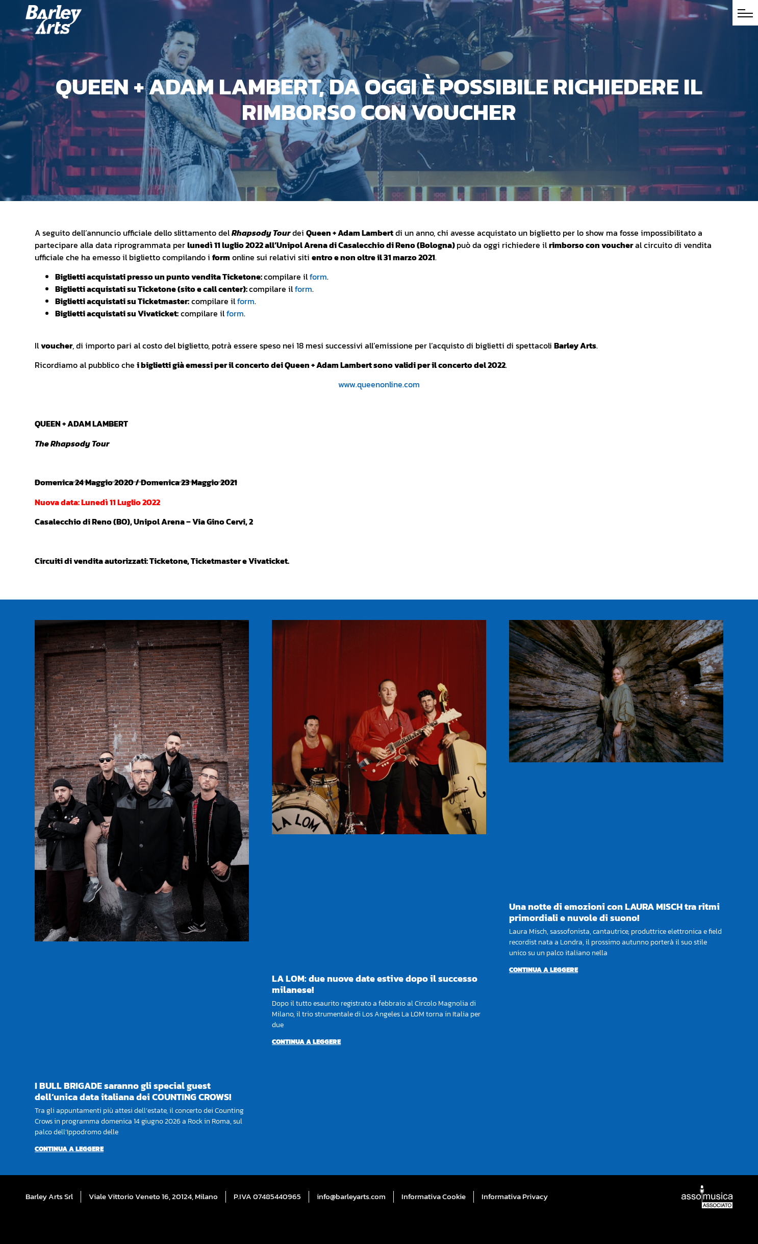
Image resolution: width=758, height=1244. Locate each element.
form (318, 276)
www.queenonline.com (379, 384)
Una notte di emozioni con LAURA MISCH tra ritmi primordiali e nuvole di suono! (614, 912)
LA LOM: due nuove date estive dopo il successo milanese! (374, 984)
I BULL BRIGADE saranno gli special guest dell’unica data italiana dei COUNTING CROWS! (133, 1091)
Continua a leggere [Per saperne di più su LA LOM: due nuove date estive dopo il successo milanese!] (306, 1042)
